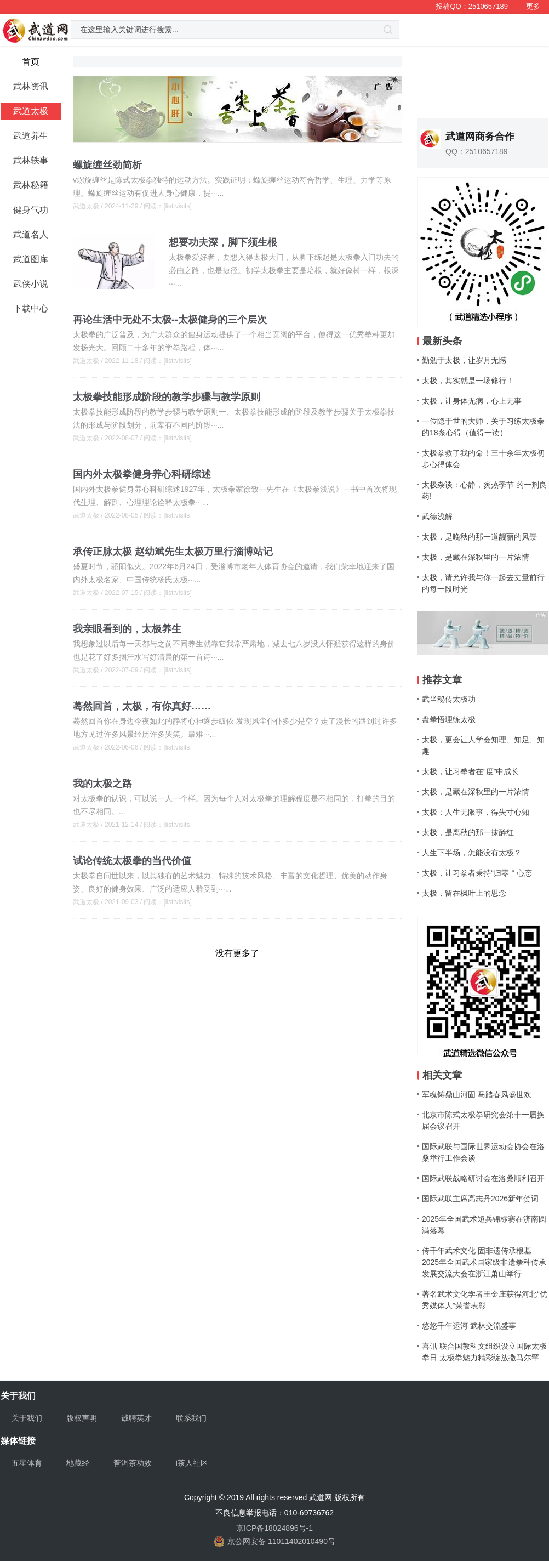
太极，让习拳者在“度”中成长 (470, 771)
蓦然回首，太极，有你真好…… (142, 706)
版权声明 (81, 1418)
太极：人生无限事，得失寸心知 (475, 812)
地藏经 (77, 1462)
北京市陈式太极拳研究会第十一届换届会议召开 (483, 1120)
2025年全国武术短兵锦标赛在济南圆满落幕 (484, 1224)
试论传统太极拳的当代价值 (132, 860)
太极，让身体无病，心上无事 (472, 400)
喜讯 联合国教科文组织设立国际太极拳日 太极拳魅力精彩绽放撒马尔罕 (484, 1352)
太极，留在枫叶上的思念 (464, 893)
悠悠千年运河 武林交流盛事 (469, 1325)
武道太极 (86, 206)
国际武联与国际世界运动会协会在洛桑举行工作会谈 (483, 1152)
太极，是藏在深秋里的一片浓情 (475, 557)
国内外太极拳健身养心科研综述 (142, 474)
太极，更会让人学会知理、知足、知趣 (483, 745)
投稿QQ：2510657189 (472, 6)
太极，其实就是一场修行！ (468, 380)
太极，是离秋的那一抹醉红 (468, 832)
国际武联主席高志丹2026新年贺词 (480, 1198)
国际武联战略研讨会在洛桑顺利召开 (483, 1178)
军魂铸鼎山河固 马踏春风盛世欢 (476, 1094)
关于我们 (27, 1418)
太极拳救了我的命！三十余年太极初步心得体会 (483, 459)
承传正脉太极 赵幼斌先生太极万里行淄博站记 (173, 551)
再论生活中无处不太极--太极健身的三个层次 (170, 319)
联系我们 (191, 1418)
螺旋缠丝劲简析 (107, 165)
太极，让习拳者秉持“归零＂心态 (477, 873)
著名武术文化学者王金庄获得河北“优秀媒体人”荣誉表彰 (484, 1300)
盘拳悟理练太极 (449, 719)
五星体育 (27, 1462)
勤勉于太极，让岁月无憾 (464, 360)
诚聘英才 (136, 1418)
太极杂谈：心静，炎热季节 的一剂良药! (484, 490)
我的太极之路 (102, 783)
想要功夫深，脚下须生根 (223, 242)
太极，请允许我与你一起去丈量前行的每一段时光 (483, 583)
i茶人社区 (192, 1462)
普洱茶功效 (132, 1462)
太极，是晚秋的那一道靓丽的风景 (479, 536)
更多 (533, 6)
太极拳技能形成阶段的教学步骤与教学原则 (166, 396)
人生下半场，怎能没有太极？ (472, 852)
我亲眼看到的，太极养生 (127, 628)
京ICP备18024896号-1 (274, 1528)
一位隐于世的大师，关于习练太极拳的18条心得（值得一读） (483, 427)
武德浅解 (437, 516)
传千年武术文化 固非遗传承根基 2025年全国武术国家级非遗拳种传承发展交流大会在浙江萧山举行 (484, 1262)
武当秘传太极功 (449, 699)
